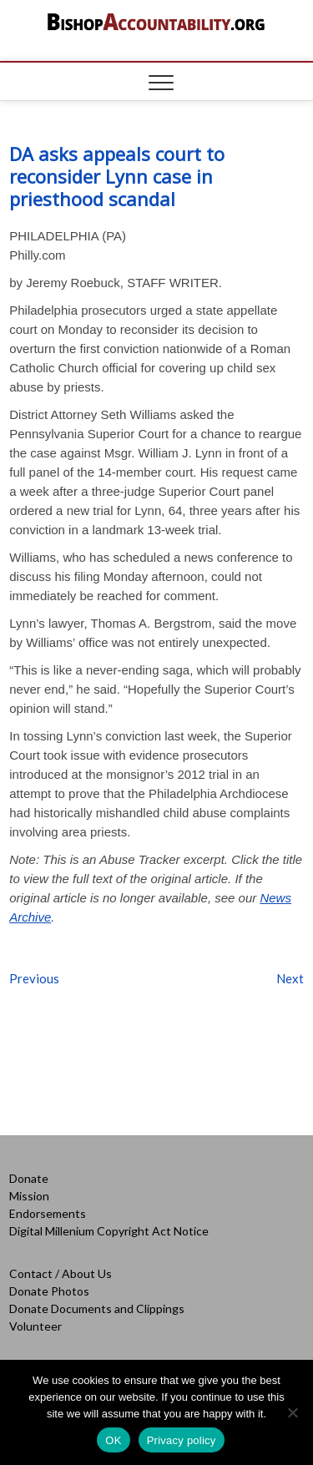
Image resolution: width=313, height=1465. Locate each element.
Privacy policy (181, 1440)
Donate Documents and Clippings (96, 1308)
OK (113, 1440)
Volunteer (35, 1326)
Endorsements (47, 1213)
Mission (29, 1196)
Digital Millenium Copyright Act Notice (109, 1231)
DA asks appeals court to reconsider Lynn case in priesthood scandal (117, 176)
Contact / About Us (60, 1273)
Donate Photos (49, 1291)
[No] (292, 1412)
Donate (28, 1178)
